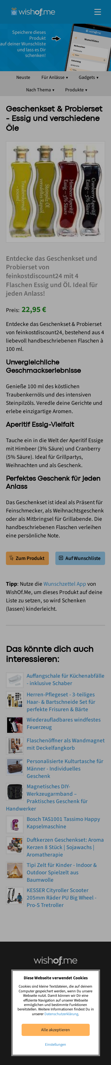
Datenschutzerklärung (61, 1014)
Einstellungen (55, 1044)
